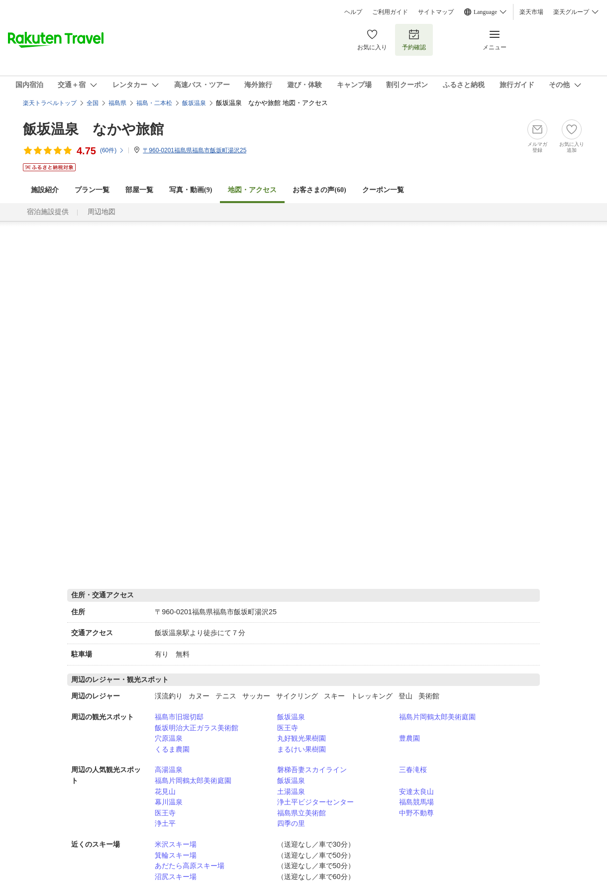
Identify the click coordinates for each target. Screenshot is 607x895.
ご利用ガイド (390, 11)
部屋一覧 (139, 190)
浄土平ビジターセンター (315, 802)
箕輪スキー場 (176, 855)
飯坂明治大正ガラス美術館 (196, 728)
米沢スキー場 (176, 844)
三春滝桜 (413, 770)
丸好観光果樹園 (301, 738)
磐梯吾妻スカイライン (312, 770)
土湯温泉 (291, 791)
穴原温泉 (169, 738)
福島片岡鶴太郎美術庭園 (437, 717)
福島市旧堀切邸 (179, 717)
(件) (112, 150)
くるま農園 (172, 749)
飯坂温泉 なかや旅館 (93, 129)
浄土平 (165, 823)
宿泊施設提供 (48, 212)
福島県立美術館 (301, 813)
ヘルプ (353, 11)
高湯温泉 (169, 770)
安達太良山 (416, 791)
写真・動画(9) (190, 190)
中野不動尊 (416, 813)
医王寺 (287, 728)
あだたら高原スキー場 (189, 866)
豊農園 (409, 738)
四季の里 (291, 823)
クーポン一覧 (383, 190)
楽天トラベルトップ (50, 103)
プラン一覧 (92, 190)
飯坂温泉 (291, 717)
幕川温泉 (169, 802)
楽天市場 (531, 11)
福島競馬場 (416, 802)
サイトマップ (436, 11)
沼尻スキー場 (176, 877)
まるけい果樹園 (301, 749)
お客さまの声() (319, 190)
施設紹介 (45, 190)
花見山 (165, 791)
